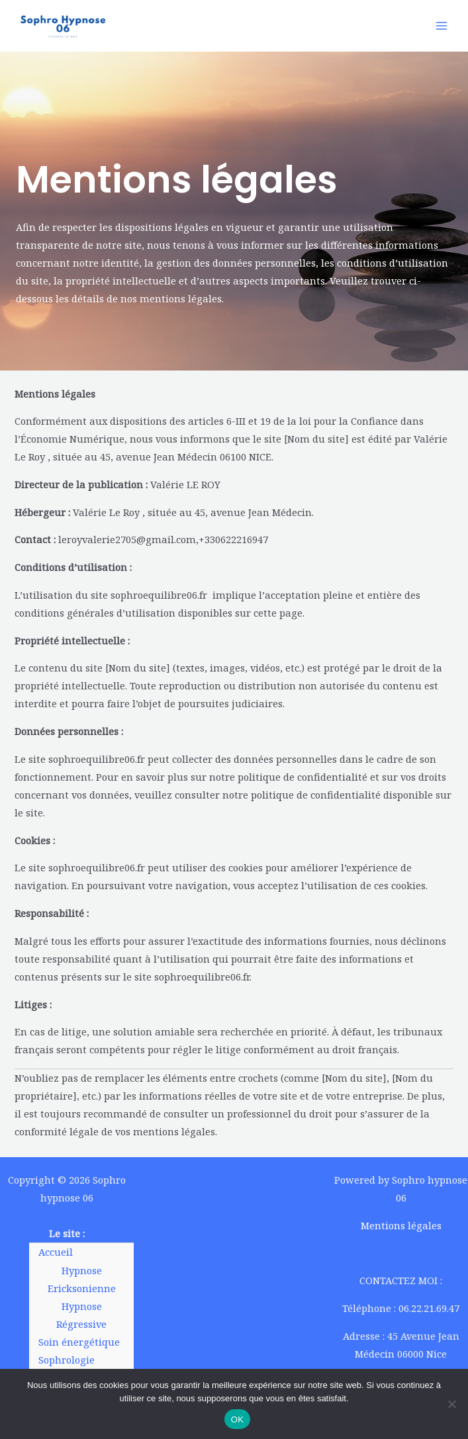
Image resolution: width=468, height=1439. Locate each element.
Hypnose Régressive (81, 1314)
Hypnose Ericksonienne (82, 1279)
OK (237, 1419)
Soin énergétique (79, 1341)
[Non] (451, 1404)
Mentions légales (401, 1225)
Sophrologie (66, 1359)
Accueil (55, 1251)
